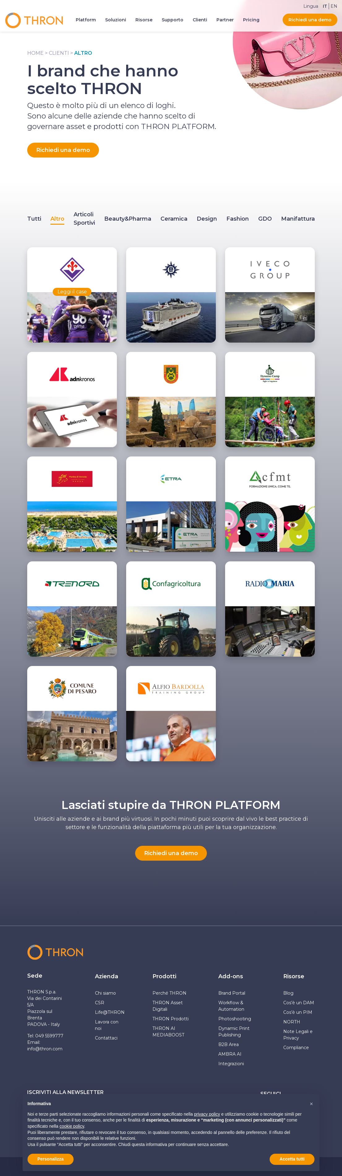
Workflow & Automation (231, 1006)
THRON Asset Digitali (167, 1006)
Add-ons (230, 976)
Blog (288, 993)
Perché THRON (169, 993)
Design (207, 218)
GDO (265, 218)
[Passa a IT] (325, 6)
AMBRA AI (230, 1054)
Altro (57, 218)
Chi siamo (105, 993)
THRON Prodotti (170, 1019)
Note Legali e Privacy (298, 1035)
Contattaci (106, 1038)
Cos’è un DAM (298, 1002)
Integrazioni (231, 1063)
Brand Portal (231, 993)
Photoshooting (234, 1019)
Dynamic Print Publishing (234, 1032)
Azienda (106, 976)
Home (35, 53)
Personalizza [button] (50, 1159)
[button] (311, 1104)
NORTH (291, 1022)
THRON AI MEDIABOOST (168, 1032)
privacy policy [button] (207, 1114)
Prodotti (164, 976)
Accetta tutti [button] (292, 1159)
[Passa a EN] (334, 6)
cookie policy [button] (72, 1126)
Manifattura (298, 218)
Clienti (59, 53)
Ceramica (173, 218)
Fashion (237, 218)
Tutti (34, 218)
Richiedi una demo (310, 20)
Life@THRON (110, 1012)
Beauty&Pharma (127, 218)
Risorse (293, 976)
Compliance (296, 1047)
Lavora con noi (106, 1025)
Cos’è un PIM (297, 1012)
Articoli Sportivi (84, 218)
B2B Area (228, 1044)
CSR (99, 1002)
